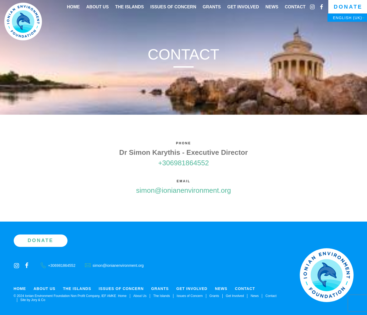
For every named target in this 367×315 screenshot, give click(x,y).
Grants (212, 7)
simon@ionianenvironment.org (183, 190)
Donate (348, 7)
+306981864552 (183, 163)
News (271, 7)
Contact (295, 7)
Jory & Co (38, 300)
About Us (97, 7)
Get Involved (243, 7)
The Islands (129, 7)
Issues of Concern (173, 7)
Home (73, 7)
